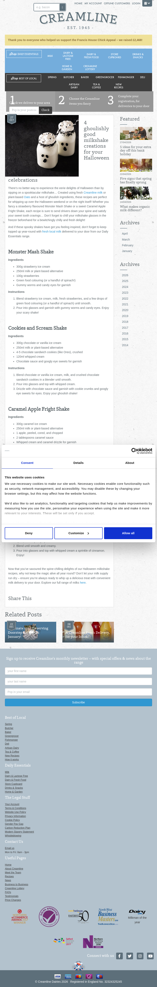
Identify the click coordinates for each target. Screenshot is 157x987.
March (126, 239)
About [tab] (129, 462)
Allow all (128, 533)
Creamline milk (93, 192)
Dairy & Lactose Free (68, 55)
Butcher (69, 77)
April (125, 233)
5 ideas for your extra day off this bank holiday (135, 151)
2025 (125, 281)
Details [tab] (78, 462)
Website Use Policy (15, 812)
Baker (85, 77)
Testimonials (11, 896)
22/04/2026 (125, 174)
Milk (50, 55)
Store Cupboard (114, 55)
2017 (125, 327)
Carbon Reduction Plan (17, 827)
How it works (12, 759)
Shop (24, 54)
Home (78, 3)
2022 (125, 298)
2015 (125, 339)
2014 (125, 345)
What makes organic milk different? (135, 208)
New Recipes (118, 85)
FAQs (8, 892)
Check (45, 110)
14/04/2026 (125, 202)
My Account (93, 3)
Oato (27, 197)
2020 (125, 310)
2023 (125, 292)
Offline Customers (117, 3)
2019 (125, 316)
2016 (125, 333)
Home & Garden (67, 67)
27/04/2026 (125, 142)
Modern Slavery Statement (19, 831)
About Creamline (14, 868)
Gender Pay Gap (14, 824)
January (127, 251)
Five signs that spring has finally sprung (135, 180)
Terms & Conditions (15, 808)
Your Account (12, 804)
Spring (52, 77)
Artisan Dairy (74, 85)
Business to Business (16, 884)
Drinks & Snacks (138, 55)
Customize (78, 533)
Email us (9, 848)
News (8, 880)
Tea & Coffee (96, 85)
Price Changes (13, 900)
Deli (142, 77)
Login (136, 3)
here (83, 582)
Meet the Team (13, 872)
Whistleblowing (13, 835)
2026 (125, 275)
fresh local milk (51, 231)
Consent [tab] (27, 462)
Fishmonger (126, 77)
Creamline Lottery (90, 67)
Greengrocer (105, 77)
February (127, 245)
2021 (125, 304)
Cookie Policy (12, 820)
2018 (125, 321)
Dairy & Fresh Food (91, 55)
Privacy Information (15, 816)
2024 (125, 287)
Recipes (9, 876)
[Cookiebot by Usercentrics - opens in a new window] (134, 451)
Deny (29, 533)
